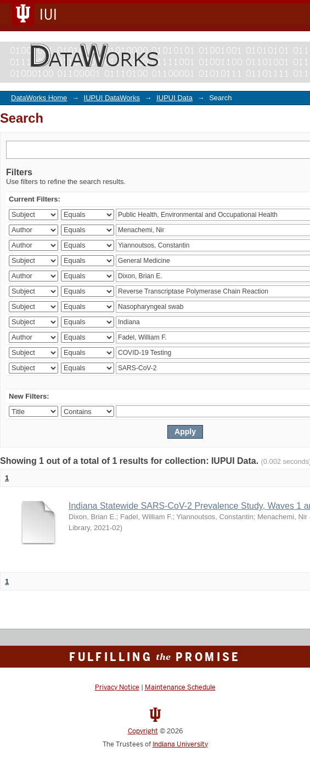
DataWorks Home (39, 98)
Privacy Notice (117, 687)
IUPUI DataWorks (112, 98)
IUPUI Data (174, 98)
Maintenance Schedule (180, 687)
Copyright (143, 731)
